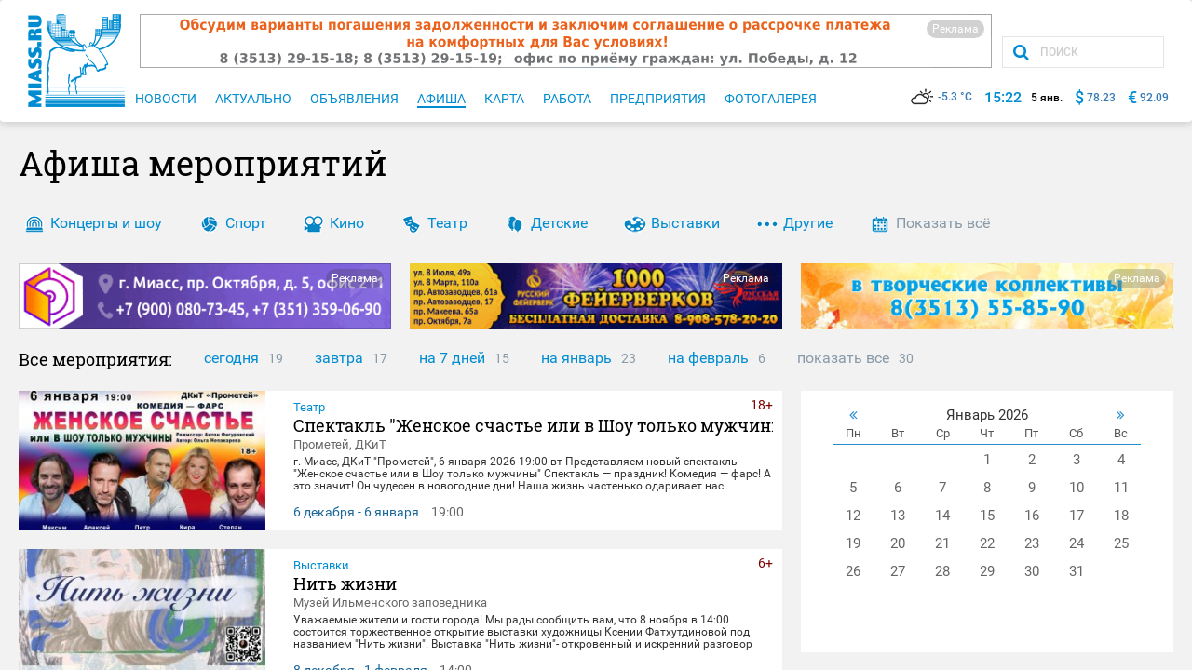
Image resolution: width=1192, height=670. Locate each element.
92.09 (1154, 97)
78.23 (1101, 97)
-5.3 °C (941, 96)
